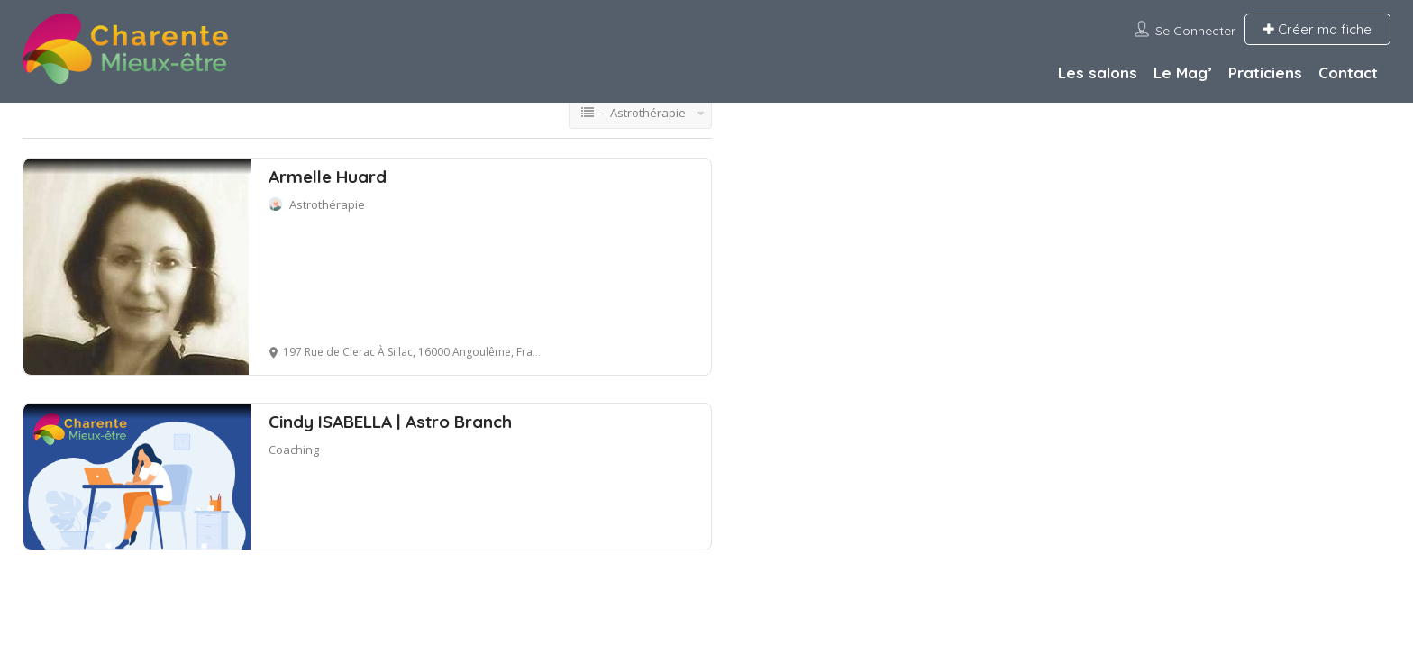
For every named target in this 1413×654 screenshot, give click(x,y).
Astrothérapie (327, 204)
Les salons (1097, 72)
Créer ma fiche (1317, 29)
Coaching (294, 449)
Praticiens (1265, 72)
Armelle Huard (328, 176)
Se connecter (1195, 31)
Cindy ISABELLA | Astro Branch (390, 421)
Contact (1348, 72)
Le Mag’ (1182, 72)
